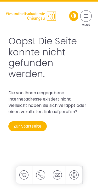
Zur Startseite (28, 126)
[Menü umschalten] (86, 16)
